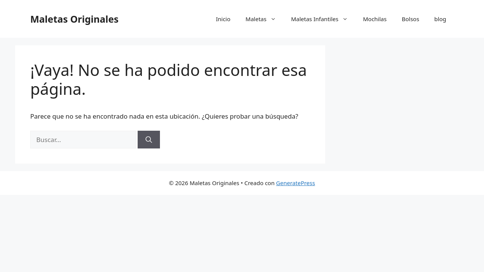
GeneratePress (295, 183)
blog (440, 19)
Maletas (264, 19)
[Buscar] (149, 140)
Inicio (223, 19)
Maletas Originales (74, 18)
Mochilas (375, 19)
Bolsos (410, 19)
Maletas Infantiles (323, 19)
